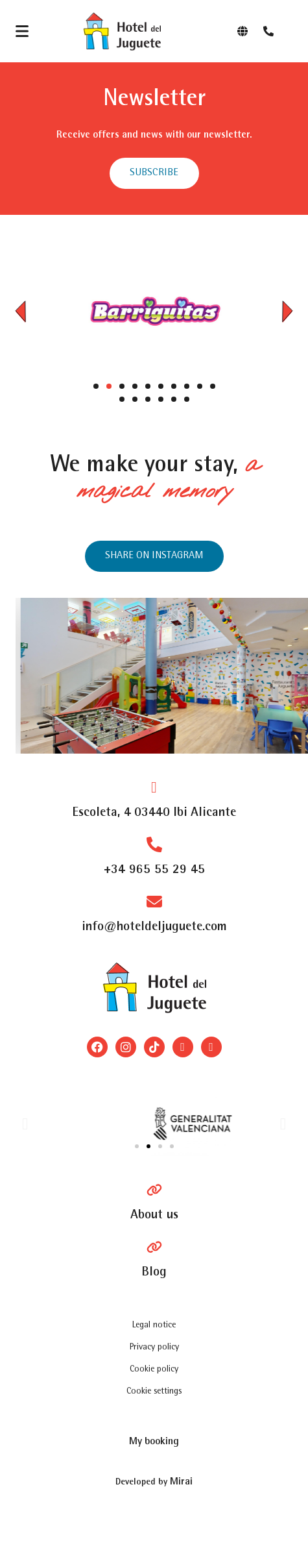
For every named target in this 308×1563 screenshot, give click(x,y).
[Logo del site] (122, 31)
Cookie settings (154, 1391)
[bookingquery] (154, 1441)
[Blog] (154, 1260)
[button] (20, 311)
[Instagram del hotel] (154, 556)
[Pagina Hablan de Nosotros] (154, 1203)
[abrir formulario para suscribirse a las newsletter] (154, 173)
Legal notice (154, 1325)
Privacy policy (154, 1347)
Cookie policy (154, 1369)
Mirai (181, 1482)
